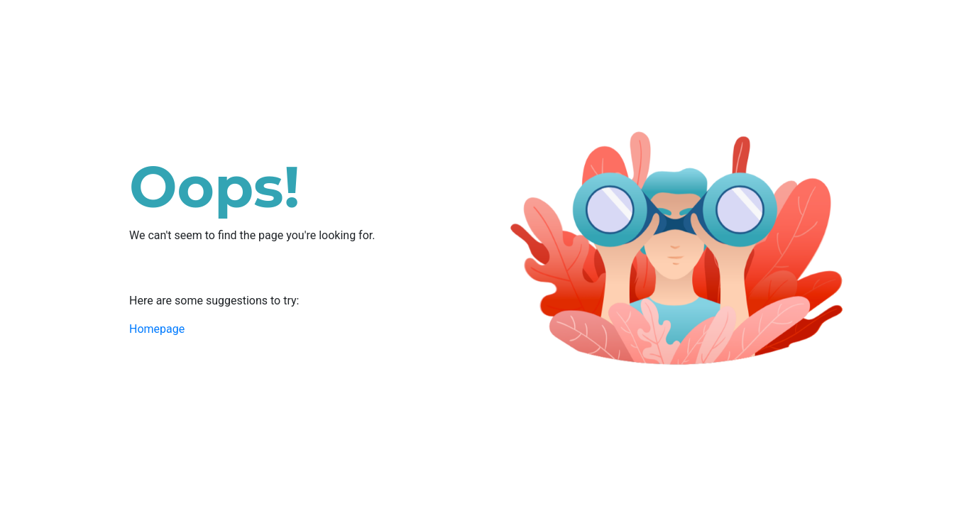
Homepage (157, 329)
